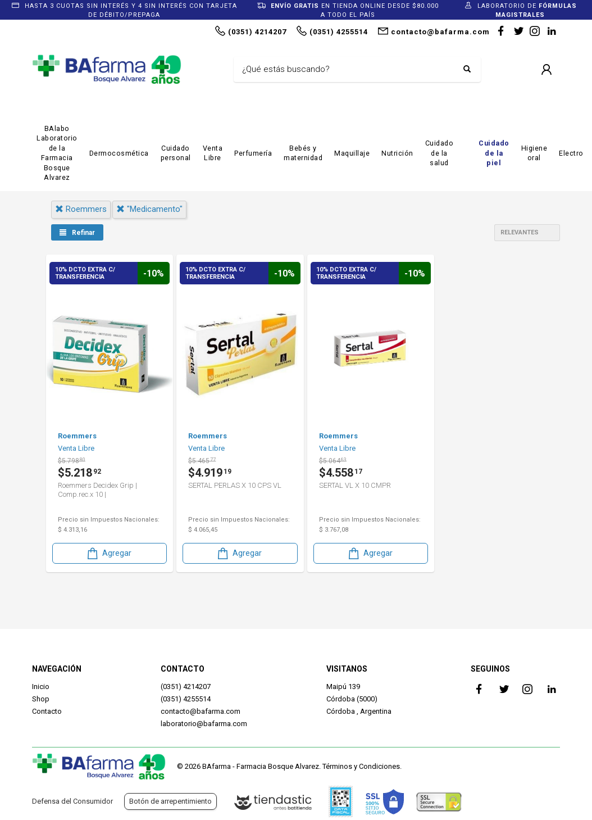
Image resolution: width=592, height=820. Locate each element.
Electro (571, 153)
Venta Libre (213, 153)
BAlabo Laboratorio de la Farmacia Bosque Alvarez (57, 153)
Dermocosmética (119, 153)
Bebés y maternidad (303, 153)
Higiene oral (534, 153)
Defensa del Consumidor (72, 801)
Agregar (108, 553)
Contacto (47, 711)
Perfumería (253, 153)
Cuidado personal (176, 153)
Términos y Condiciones (361, 766)
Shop (40, 699)
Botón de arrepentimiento (170, 801)
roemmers (81, 209)
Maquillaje (352, 153)
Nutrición (397, 153)
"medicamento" (149, 209)
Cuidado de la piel (494, 153)
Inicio (40, 686)
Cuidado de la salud (439, 153)
